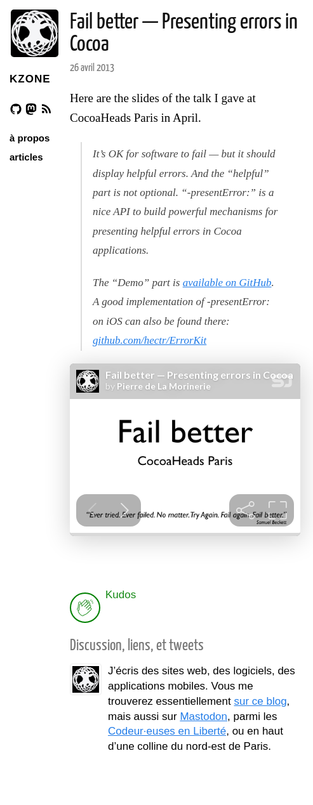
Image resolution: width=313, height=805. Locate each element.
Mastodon (203, 716)
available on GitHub (227, 283)
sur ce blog (260, 701)
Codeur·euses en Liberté (167, 731)
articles (26, 157)
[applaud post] (85, 607)
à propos (30, 138)
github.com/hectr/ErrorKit (149, 340)
